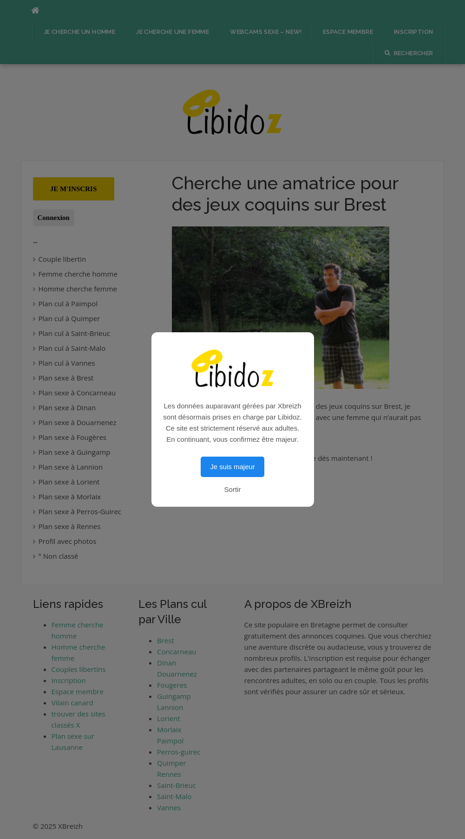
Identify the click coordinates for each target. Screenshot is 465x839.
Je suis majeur (232, 467)
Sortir (232, 489)
